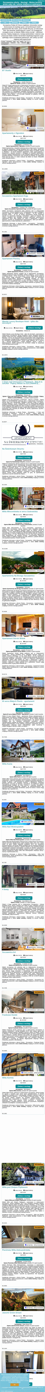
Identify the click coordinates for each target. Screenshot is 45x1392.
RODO (18, 1382)
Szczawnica (39, 48)
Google (26, 1374)
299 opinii (28, 777)
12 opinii (36, 588)
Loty (5, 22)
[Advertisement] (22, 1139)
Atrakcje (24, 22)
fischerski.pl (41, 1)
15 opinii (39, 524)
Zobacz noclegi (24, 79)
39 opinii (32, 146)
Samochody (15, 22)
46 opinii (33, 1200)
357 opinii (29, 1090)
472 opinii (34, 1263)
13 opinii (28, 83)
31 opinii (32, 462)
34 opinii (31, 271)
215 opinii (32, 839)
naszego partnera (11, 163)
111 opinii (27, 902)
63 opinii (30, 965)
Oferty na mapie (16, 20)
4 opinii (33, 651)
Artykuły (34, 22)
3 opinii (31, 398)
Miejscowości (26, 20)
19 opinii (30, 1028)
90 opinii (34, 209)
